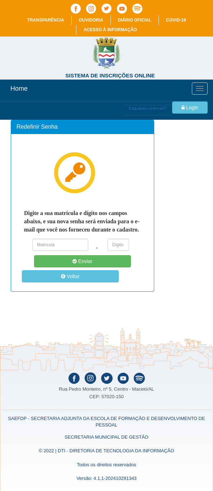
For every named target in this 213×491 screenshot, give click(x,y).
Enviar (82, 261)
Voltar (70, 276)
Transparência (45, 20)
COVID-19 (176, 20)
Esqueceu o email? (148, 108)
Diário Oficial (134, 20)
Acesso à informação (110, 29)
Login (189, 107)
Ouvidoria (91, 20)
